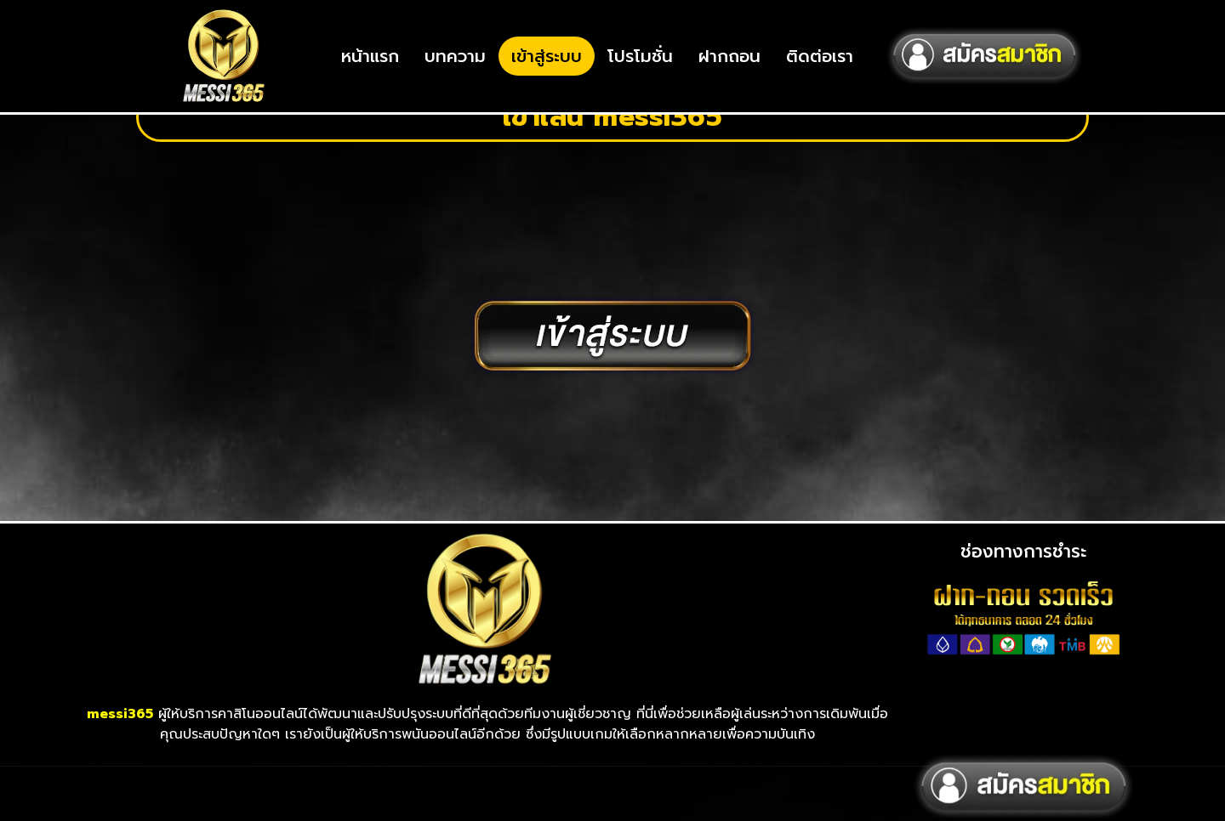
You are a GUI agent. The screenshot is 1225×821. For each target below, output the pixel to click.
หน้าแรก (370, 56)
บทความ (455, 56)
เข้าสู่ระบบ (546, 56)
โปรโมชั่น (640, 56)
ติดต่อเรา (819, 56)
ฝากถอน (729, 56)
